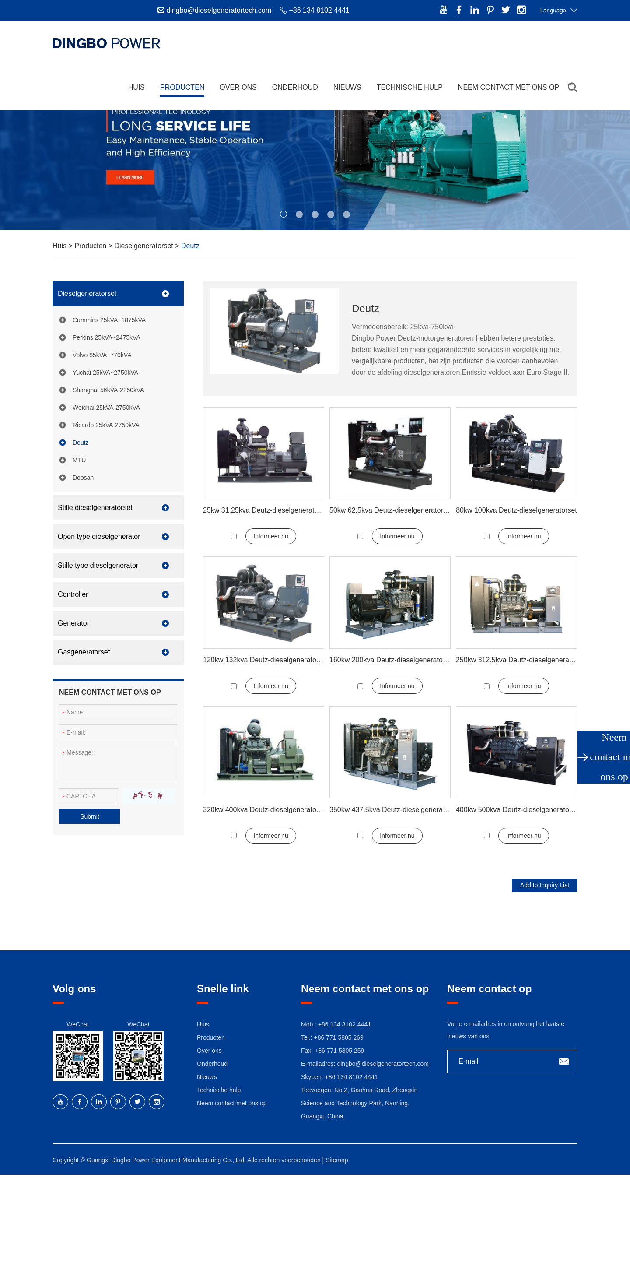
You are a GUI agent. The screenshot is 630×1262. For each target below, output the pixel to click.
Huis (136, 87)
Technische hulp (410, 87)
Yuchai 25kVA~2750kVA (105, 372)
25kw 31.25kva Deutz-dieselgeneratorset (266, 510)
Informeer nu (270, 536)
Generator (73, 623)
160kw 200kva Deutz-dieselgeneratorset (392, 660)
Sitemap (337, 1160)
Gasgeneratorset (84, 652)
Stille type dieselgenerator (98, 565)
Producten (182, 87)
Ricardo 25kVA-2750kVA (106, 425)
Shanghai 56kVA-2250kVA (108, 390)
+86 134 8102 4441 (351, 1076)
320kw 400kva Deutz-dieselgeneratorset (265, 809)
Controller (73, 594)
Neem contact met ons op (508, 87)
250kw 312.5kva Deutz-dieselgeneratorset (521, 660)
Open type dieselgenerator (99, 536)
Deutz (190, 246)
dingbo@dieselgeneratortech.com (218, 10)
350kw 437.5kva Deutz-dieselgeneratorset (394, 809)
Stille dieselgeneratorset (95, 507)
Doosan (83, 477)
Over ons (238, 87)
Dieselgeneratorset (144, 246)
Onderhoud (295, 87)
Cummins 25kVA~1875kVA (109, 319)
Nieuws (347, 87)
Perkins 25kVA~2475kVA (106, 337)
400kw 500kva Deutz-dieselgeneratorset (518, 809)
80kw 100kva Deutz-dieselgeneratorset (516, 510)
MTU (79, 460)
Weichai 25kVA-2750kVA (106, 407)
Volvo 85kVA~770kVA (102, 355)
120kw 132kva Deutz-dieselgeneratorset (265, 660)
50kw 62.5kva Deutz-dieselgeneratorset (390, 510)
